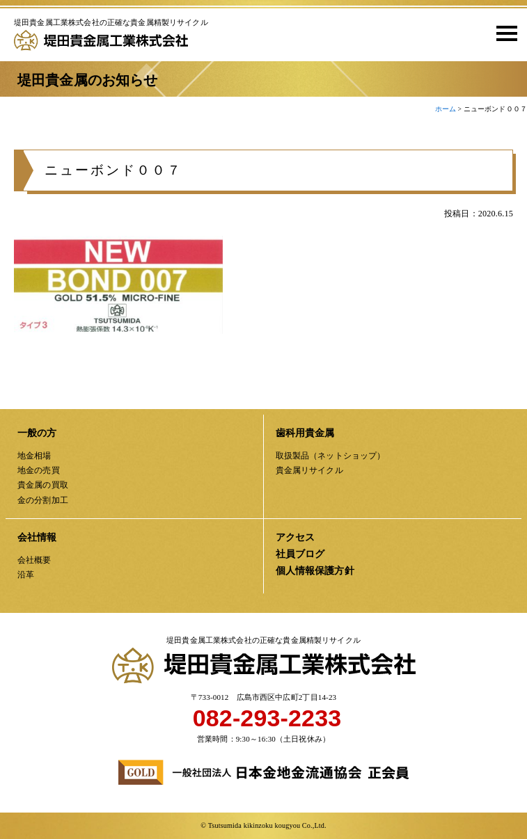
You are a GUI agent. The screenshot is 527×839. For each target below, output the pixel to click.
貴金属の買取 (42, 485)
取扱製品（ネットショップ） (331, 456)
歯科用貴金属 (305, 433)
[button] (502, 32)
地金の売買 (38, 470)
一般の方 (37, 433)
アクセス (295, 537)
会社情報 (37, 537)
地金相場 (34, 456)
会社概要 (34, 560)
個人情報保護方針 (315, 571)
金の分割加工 (42, 500)
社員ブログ (300, 554)
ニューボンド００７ (113, 170)
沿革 (25, 575)
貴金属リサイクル (309, 470)
